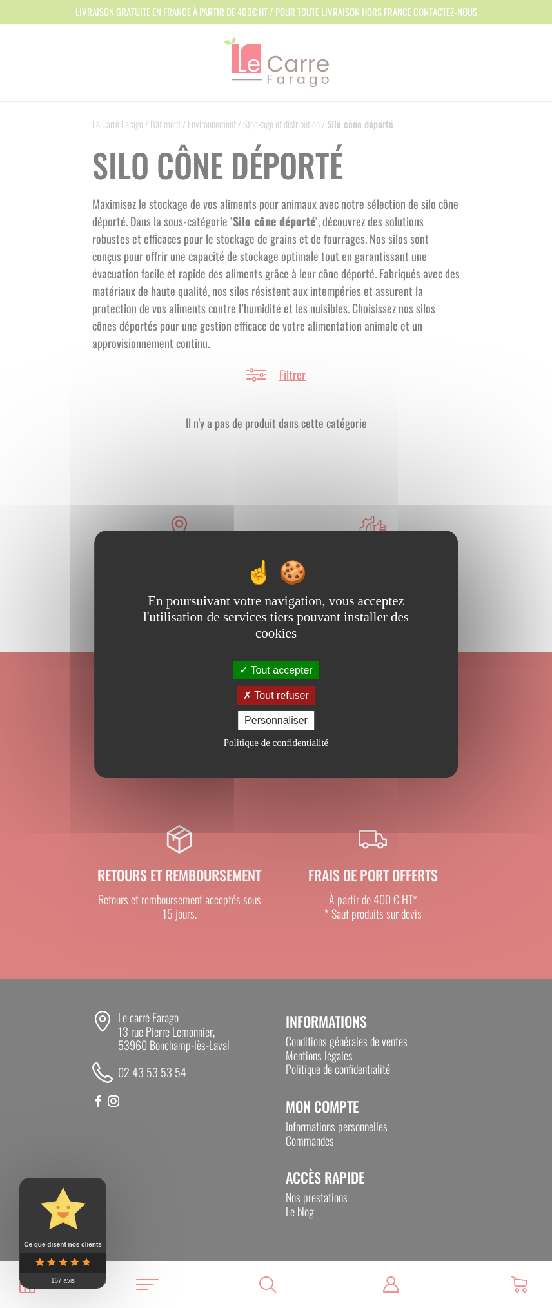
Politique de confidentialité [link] (276, 742)
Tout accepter (275, 670)
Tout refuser (276, 695)
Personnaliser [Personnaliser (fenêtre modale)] (276, 720)
